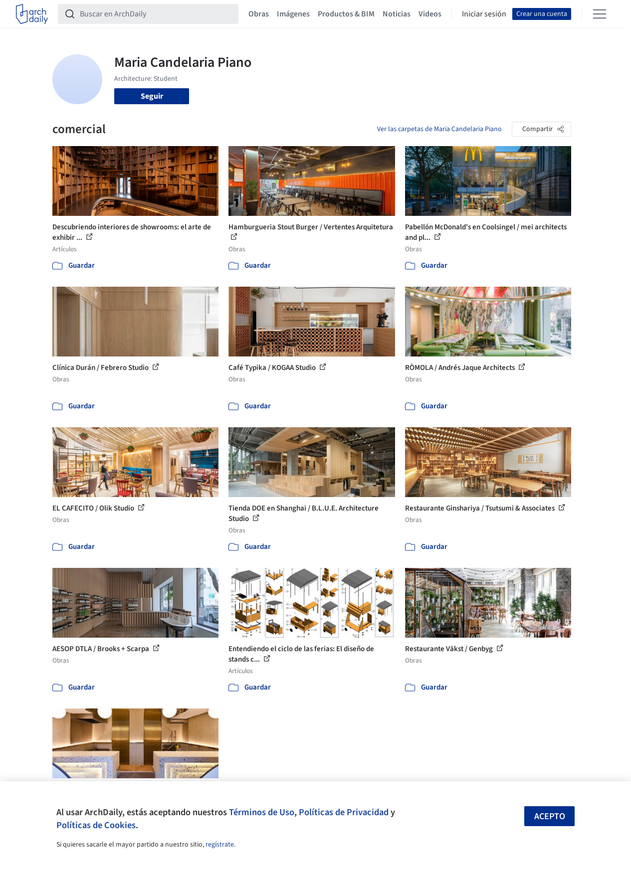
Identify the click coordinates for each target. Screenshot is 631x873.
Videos (430, 13)
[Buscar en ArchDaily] (156, 14)
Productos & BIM (346, 13)
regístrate (220, 845)
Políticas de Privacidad (344, 812)
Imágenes (293, 13)
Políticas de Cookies (96, 825)
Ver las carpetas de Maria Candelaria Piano (439, 129)
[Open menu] (600, 14)
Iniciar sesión (484, 13)
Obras (258, 13)
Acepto (549, 816)
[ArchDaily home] (32, 14)
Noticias (397, 13)
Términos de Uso (261, 812)
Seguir (152, 96)
